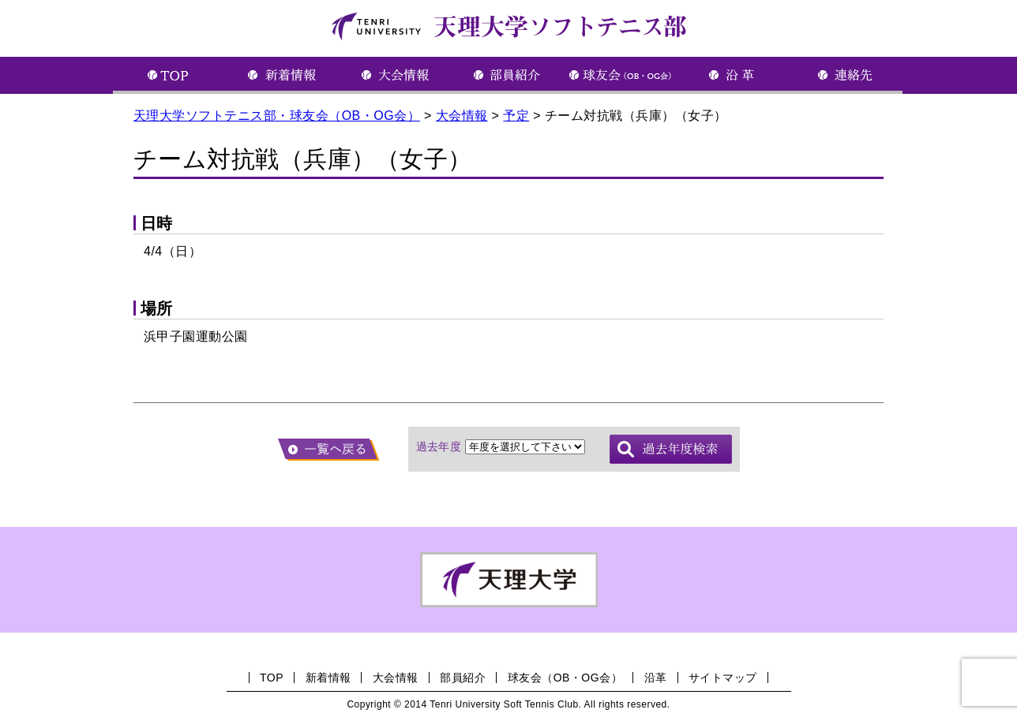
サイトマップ (723, 677)
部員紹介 (463, 677)
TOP (271, 677)
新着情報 (328, 677)
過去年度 (439, 446)
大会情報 (395, 677)
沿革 (655, 677)
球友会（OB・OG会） (565, 677)
